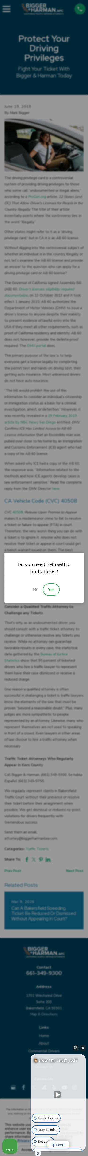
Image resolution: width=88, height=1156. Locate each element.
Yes (51, 589)
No (35, 589)
